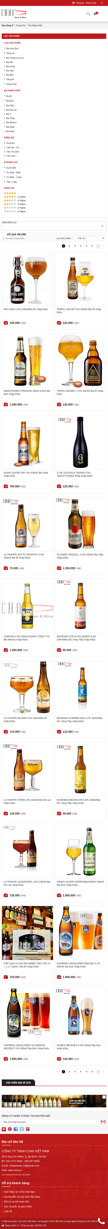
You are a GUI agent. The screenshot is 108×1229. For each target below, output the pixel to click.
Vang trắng (11, 84)
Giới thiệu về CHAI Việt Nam (19, 1191)
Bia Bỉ (9, 96)
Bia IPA (9, 62)
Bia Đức (10, 101)
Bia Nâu (10, 70)
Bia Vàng (10, 66)
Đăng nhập (91, 3)
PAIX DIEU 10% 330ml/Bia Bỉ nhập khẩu (26, 309)
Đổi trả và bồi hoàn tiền (16, 1201)
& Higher (22, 197)
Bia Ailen (10, 131)
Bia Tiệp (10, 105)
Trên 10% (10, 156)
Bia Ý (8, 114)
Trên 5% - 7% (12, 147)
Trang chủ (20, 25)
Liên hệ (8, 1211)
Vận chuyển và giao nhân (18, 1206)
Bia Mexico (11, 122)
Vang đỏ (10, 79)
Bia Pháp (10, 118)
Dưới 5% (10, 143)
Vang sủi (10, 53)
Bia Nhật (10, 127)
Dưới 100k (11, 168)
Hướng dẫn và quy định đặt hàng (22, 1196)
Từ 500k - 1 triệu (14, 177)
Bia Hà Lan (11, 110)
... (19, 193)
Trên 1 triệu (11, 182)
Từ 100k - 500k (13, 172)
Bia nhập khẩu (35, 25)
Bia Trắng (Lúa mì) (15, 58)
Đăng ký (80, 3)
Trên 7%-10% (12, 152)
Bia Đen (10, 75)
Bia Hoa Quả (12, 48)
